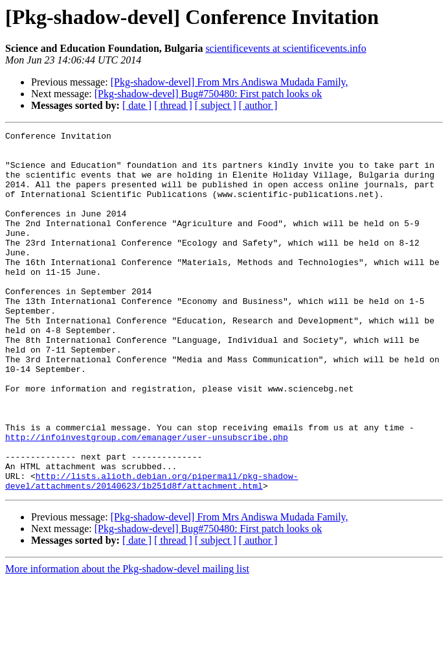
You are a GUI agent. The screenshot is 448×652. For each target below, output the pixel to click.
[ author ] (258, 105)
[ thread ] (173, 105)
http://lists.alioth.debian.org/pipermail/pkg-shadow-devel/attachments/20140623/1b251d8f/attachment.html (151, 551)
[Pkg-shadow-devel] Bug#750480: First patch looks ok (208, 93)
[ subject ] (215, 105)
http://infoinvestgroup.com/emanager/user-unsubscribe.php (146, 499)
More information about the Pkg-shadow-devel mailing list (127, 640)
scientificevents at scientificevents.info (285, 48)
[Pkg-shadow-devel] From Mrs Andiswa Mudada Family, (229, 81)
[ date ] (136, 105)
